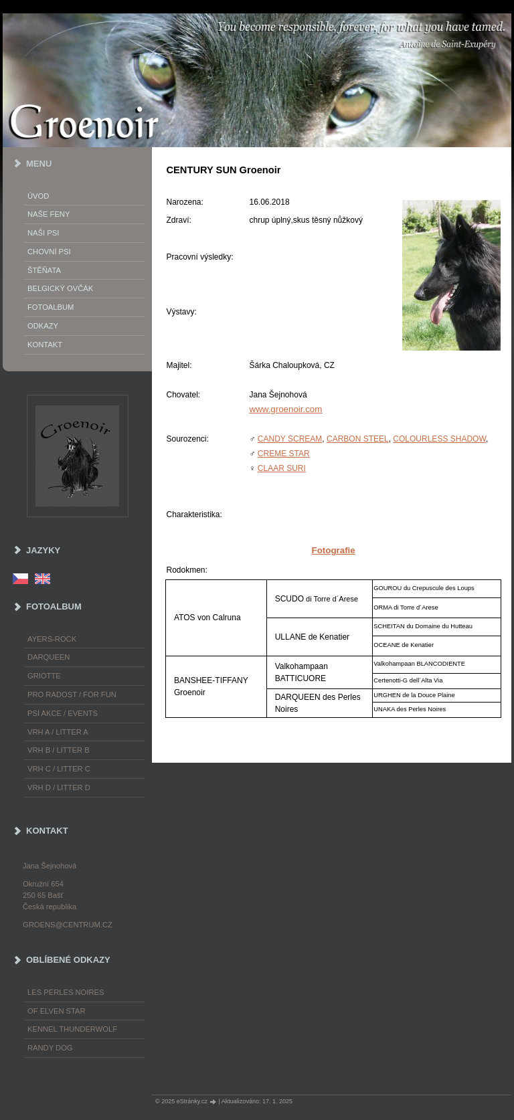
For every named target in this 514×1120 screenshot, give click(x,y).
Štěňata (44, 270)
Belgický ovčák (60, 288)
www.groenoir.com (286, 409)
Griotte (44, 676)
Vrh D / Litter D (58, 787)
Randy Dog (50, 1048)
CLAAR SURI (282, 468)
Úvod (38, 196)
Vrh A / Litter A (57, 732)
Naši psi (43, 233)
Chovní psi (49, 252)
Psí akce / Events (62, 713)
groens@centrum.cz (67, 925)
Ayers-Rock (51, 639)
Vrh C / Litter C (58, 769)
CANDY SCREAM (290, 439)
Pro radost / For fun (71, 694)
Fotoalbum (50, 307)
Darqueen (48, 657)
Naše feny (48, 214)
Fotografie (333, 550)
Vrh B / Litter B (58, 750)
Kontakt (44, 345)
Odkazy (42, 326)
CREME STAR (284, 453)
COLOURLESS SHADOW (439, 439)
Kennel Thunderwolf (72, 1029)
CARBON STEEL (358, 439)
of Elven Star (56, 1011)
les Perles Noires (65, 992)
